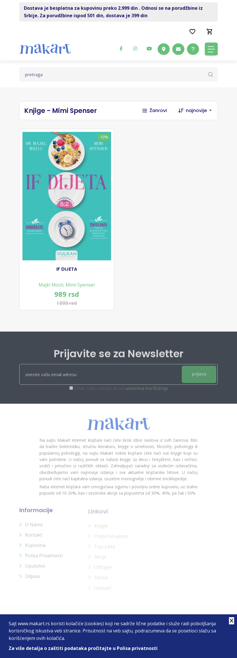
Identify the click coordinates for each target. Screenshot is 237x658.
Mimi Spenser (80, 285)
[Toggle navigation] (211, 49)
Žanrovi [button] (155, 110)
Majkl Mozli (51, 285)
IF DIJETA (66, 269)
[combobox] (201, 110)
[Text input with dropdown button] (118, 74)
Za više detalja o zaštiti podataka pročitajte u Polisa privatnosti (83, 648)
